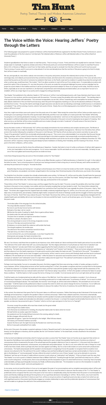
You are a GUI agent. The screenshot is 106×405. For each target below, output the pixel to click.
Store (63, 29)
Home (4, 29)
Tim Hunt (53, 7)
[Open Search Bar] (103, 29)
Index (71, 29)
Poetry (35, 29)
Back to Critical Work (12, 390)
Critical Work (23, 29)
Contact (54, 29)
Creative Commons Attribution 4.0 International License (60, 402)
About (45, 29)
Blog (11, 29)
